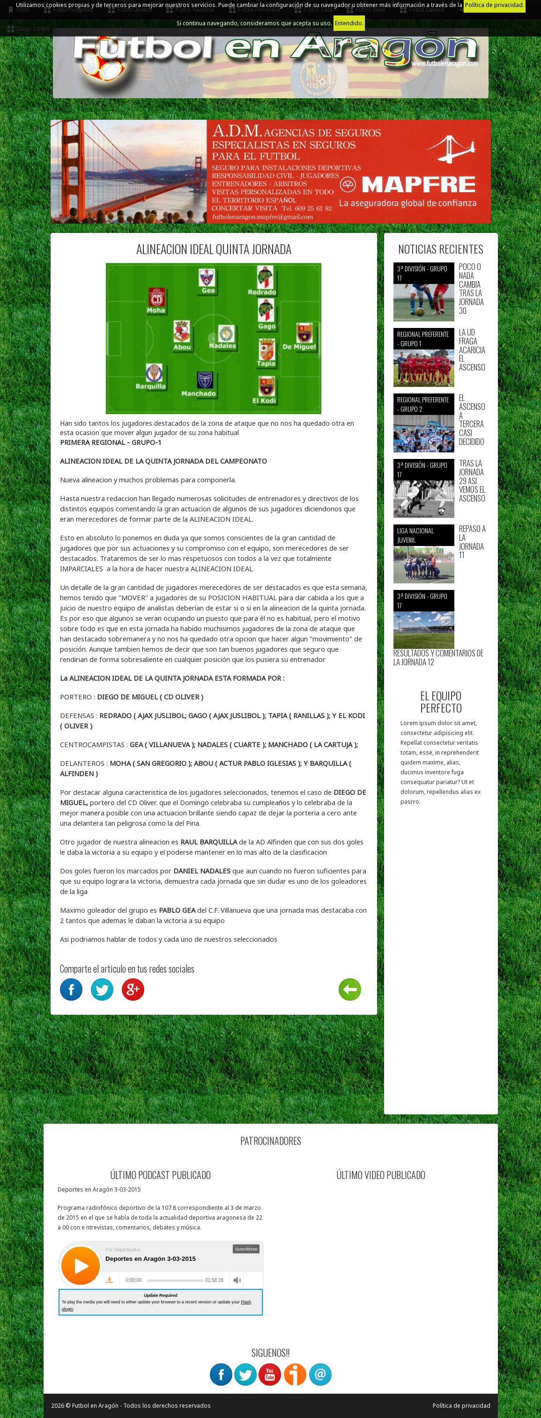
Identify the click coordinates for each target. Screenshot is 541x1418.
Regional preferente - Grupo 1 (423, 338)
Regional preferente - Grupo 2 (423, 404)
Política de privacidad (461, 1406)
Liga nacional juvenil (415, 535)
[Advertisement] (441, 964)
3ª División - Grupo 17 (422, 273)
